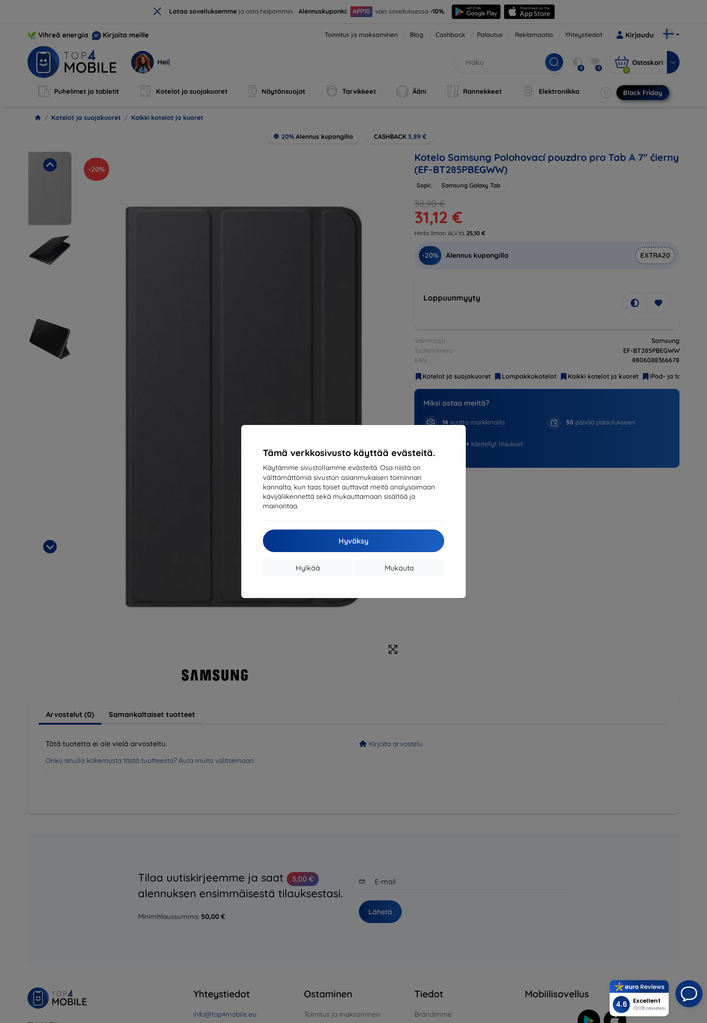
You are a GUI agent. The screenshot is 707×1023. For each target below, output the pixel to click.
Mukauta (399, 567)
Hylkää (308, 567)
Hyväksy (353, 540)
